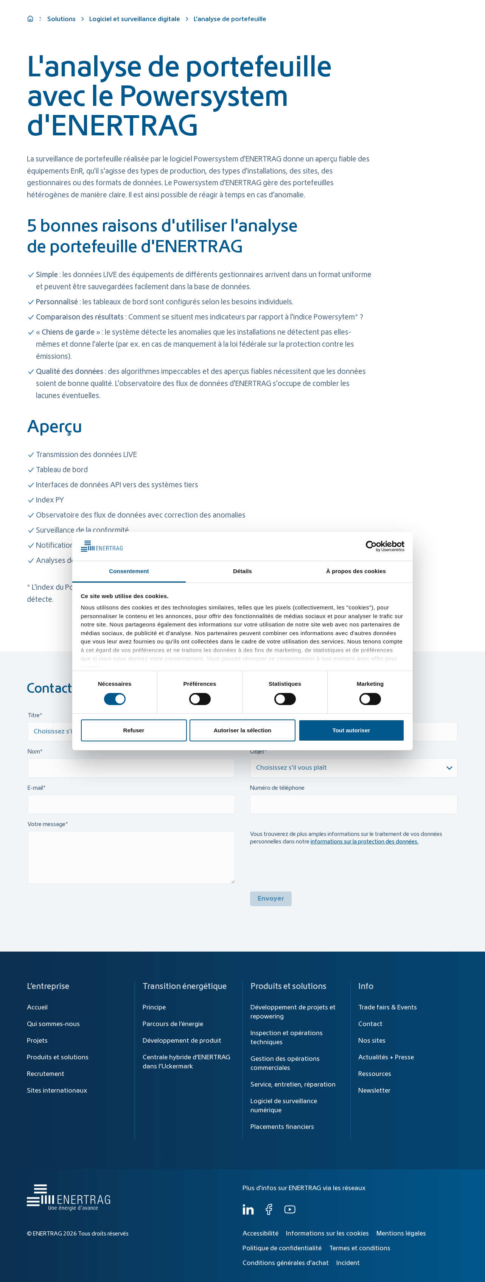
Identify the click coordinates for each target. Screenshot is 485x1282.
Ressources (374, 1074)
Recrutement (45, 1074)
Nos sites (372, 1041)
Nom (34, 752)
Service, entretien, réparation (293, 1085)
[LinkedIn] (248, 1213)
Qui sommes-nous (424, 27)
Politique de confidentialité (282, 1248)
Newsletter (374, 1091)
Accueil (37, 1008)
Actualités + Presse (386, 1057)
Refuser (134, 730)
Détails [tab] (242, 571)
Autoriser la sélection (243, 730)
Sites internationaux (57, 1091)
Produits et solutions (331, 27)
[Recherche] (259, 10)
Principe (154, 1008)
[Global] (421, 10)
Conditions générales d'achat (285, 1263)
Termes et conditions (359, 1248)
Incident (348, 1263)
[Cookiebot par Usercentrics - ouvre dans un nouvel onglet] (371, 546)
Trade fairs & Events (387, 1008)
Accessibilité (260, 1234)
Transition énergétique (259, 27)
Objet (257, 752)
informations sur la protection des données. (364, 842)
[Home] (67, 20)
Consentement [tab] (129, 571)
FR (451, 10)
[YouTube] (289, 1213)
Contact (370, 1024)
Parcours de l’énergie (173, 1024)
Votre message (46, 824)
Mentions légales (401, 1234)
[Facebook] (269, 1213)
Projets (37, 1041)
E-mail (35, 788)
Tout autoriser (351, 730)
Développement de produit (182, 1041)
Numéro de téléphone (277, 788)
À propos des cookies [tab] (356, 571)
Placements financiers (282, 1127)
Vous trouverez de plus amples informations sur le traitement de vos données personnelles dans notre (346, 838)
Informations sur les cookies (327, 1234)
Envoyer (271, 899)
